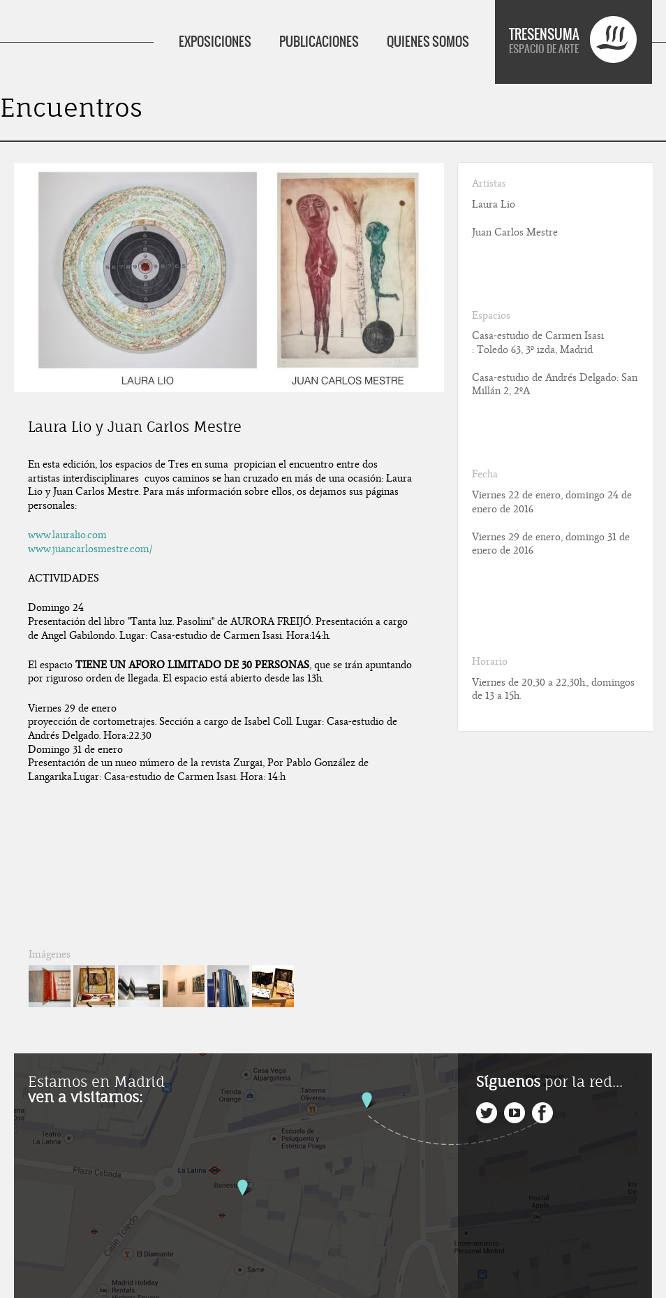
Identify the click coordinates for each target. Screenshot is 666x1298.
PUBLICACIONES (319, 41)
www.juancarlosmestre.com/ (90, 548)
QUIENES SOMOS (428, 41)
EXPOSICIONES (215, 41)
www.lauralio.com (67, 534)
